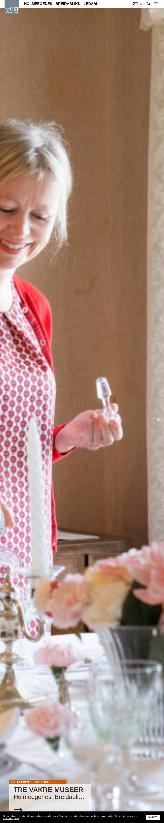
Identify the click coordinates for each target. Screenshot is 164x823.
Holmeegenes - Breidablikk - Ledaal (61, 4)
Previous (5, 419)
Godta (152, 817)
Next (158, 419)
